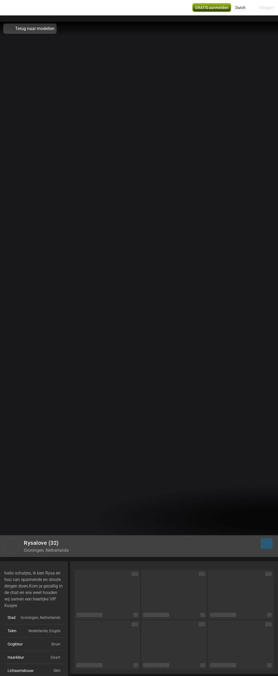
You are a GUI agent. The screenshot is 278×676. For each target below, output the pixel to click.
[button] (244, 11)
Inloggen (266, 11)
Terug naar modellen (29, 28)
